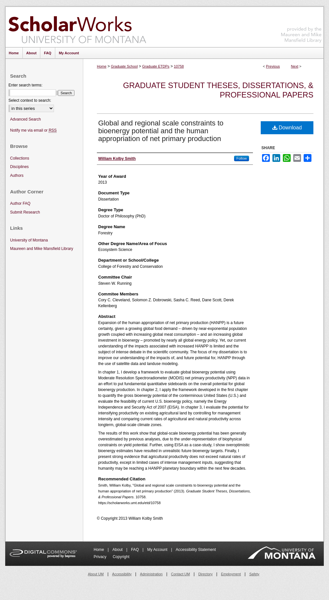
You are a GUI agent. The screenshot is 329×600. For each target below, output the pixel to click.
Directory (205, 574)
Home (101, 66)
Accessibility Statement (196, 549)
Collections (19, 158)
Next (294, 66)
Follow (241, 158)
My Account (157, 549)
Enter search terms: (25, 85)
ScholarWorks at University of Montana (77, 27)
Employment (231, 574)
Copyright (121, 556)
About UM (96, 574)
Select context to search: (29, 100)
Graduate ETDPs (155, 66)
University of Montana (29, 240)
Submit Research (25, 212)
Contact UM (180, 574)
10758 (179, 66)
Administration (151, 574)
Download (287, 127)
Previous (273, 66)
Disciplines (19, 166)
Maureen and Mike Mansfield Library (301, 26)
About (118, 549)
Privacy (101, 556)
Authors (16, 175)
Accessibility (122, 574)
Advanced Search (25, 119)
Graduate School (124, 66)
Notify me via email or (33, 130)
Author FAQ (20, 203)
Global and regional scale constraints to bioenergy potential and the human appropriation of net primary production (160, 131)
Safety (254, 574)
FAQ (135, 549)
